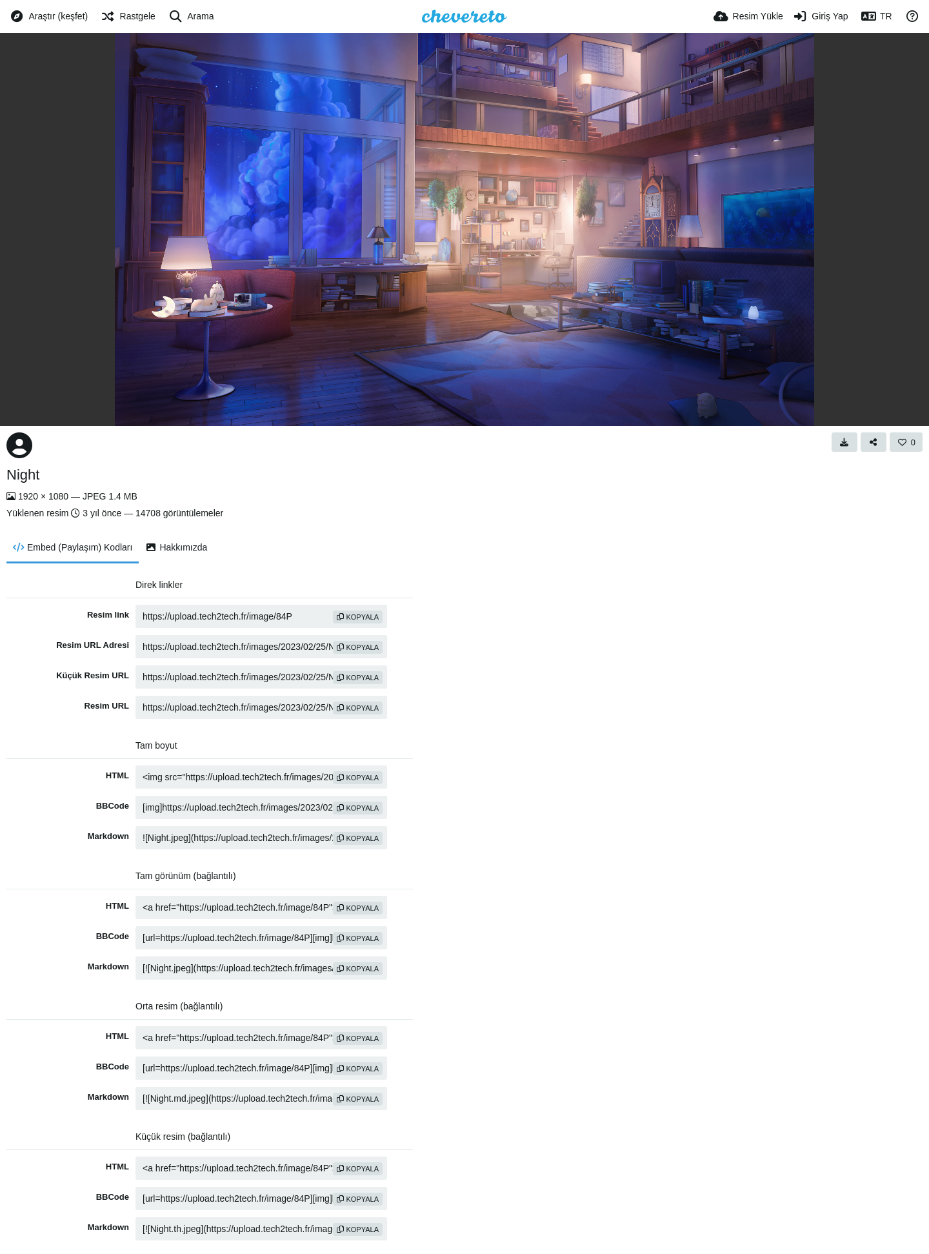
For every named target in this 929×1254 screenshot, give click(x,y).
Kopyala (358, 617)
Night (22, 475)
